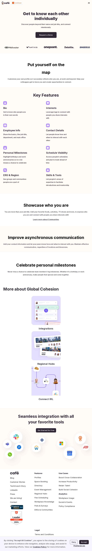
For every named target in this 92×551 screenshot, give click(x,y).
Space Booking (41, 482)
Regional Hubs (40, 494)
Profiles (37, 478)
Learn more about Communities (46, 224)
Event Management (42, 490)
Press (12, 494)
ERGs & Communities (43, 510)
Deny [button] (74, 542)
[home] (6, 3)
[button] (89, 3)
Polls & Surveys (41, 506)
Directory (38, 486)
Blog (12, 478)
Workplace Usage (66, 498)
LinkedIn (14, 490)
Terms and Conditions (44, 534)
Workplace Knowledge (44, 502)
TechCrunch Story (18, 486)
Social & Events (65, 502)
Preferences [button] (79, 546)
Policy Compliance (67, 506)
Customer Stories (17, 482)
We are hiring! (16, 498)
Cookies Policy (40, 547)
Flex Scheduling (41, 498)
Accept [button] (84, 542)
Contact (13, 502)
